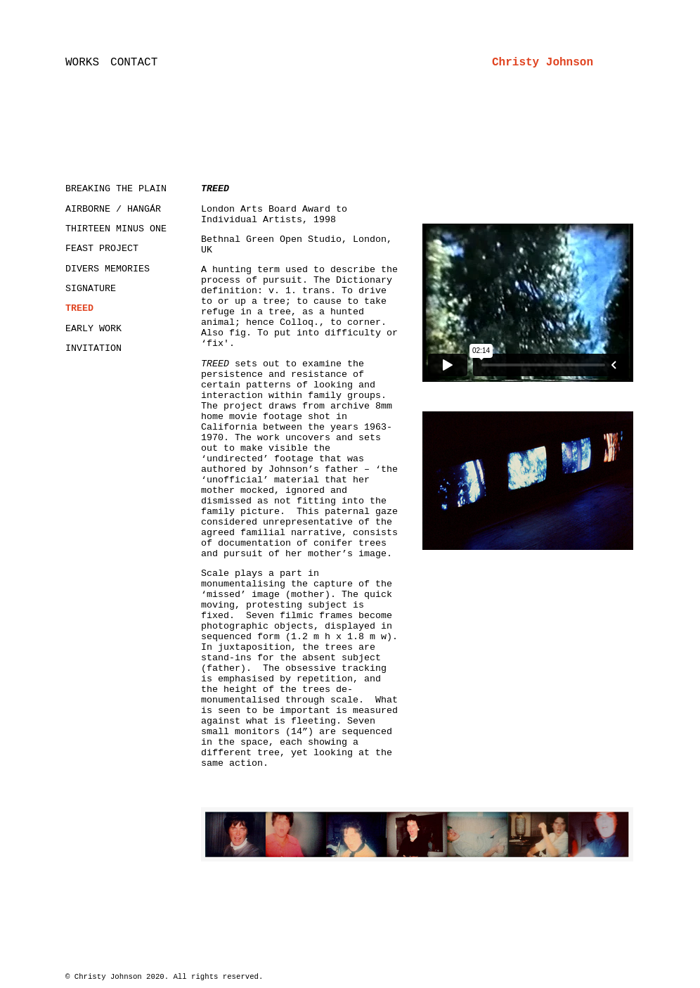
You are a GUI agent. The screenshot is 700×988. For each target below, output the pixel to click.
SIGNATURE (90, 288)
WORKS (82, 62)
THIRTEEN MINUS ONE (116, 229)
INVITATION (93, 348)
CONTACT (133, 62)
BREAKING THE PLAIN (116, 189)
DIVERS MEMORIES (107, 269)
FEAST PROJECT (101, 248)
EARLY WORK (93, 328)
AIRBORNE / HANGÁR (113, 209)
